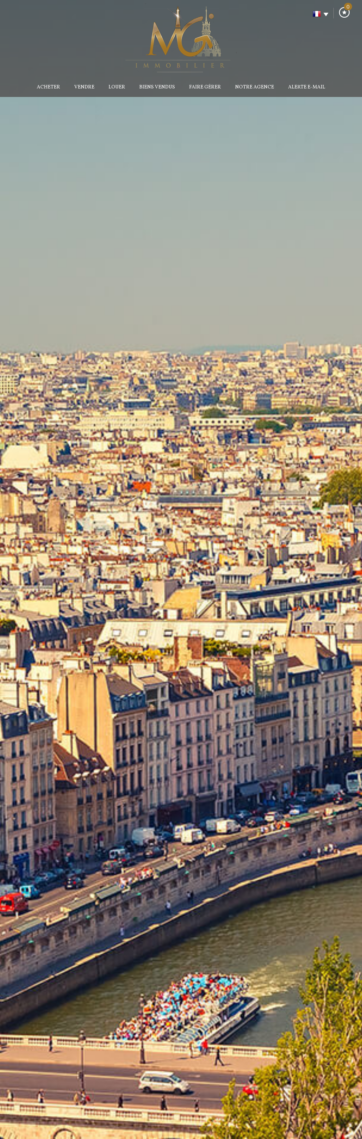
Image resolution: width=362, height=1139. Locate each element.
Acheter (48, 87)
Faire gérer (205, 87)
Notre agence (254, 87)
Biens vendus (157, 87)
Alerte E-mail (306, 87)
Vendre (84, 87)
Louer (117, 87)
